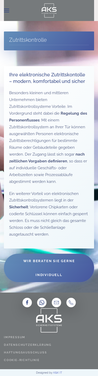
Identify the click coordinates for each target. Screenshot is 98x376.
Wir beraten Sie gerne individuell (49, 268)
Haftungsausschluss (25, 352)
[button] (6, 10)
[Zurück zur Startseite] (49, 10)
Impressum (14, 337)
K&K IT (57, 372)
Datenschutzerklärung (27, 345)
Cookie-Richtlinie (22, 360)
